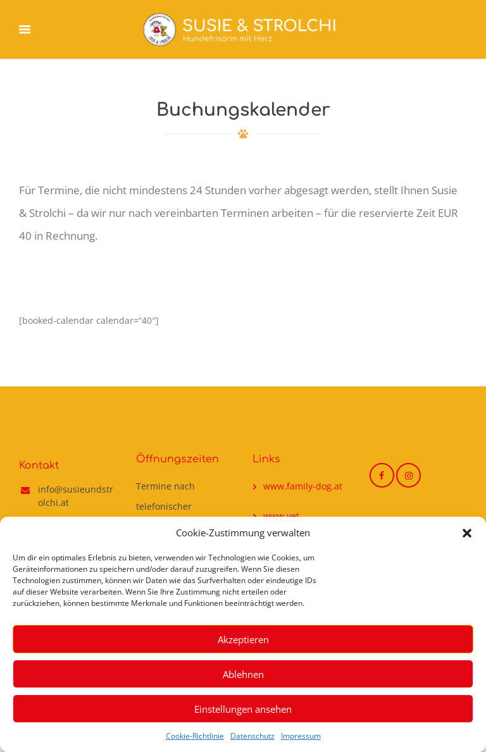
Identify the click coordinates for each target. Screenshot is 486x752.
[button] (467, 533)
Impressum (301, 735)
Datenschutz (252, 735)
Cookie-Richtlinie (195, 735)
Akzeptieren (243, 639)
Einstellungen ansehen (243, 709)
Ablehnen (243, 674)
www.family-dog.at (302, 486)
